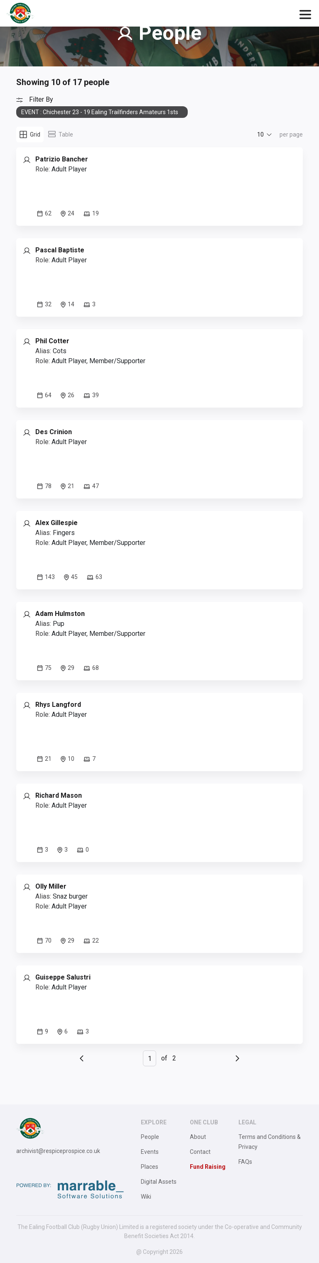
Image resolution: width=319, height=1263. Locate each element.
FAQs (245, 1161)
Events (150, 1151)
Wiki (146, 1196)
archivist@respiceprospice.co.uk (58, 1151)
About (198, 1137)
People (150, 1137)
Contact (200, 1151)
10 (260, 134)
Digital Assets (159, 1181)
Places (149, 1166)
